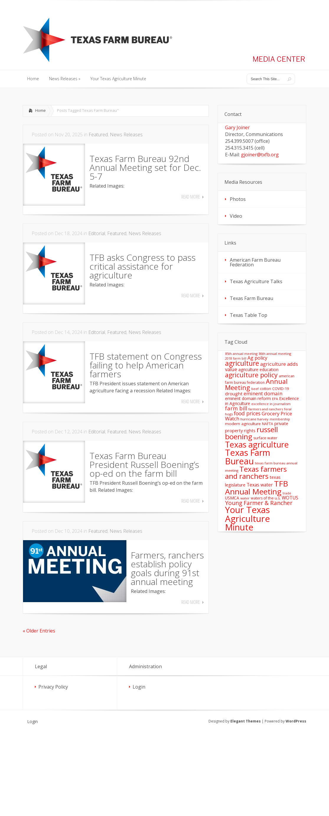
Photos (238, 199)
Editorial (96, 233)
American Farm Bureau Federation (255, 262)
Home (40, 110)
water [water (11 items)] (245, 498)
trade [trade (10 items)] (287, 493)
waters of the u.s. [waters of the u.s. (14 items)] (266, 498)
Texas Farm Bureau (251, 298)
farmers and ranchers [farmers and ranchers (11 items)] (265, 409)
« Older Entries (39, 630)
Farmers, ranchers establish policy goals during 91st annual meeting (167, 568)
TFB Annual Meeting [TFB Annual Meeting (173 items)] (256, 487)
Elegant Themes (245, 721)
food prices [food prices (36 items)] (247, 413)
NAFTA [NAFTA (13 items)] (267, 423)
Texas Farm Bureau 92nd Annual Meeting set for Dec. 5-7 (145, 167)
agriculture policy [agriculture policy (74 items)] (251, 375)
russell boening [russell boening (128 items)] (251, 433)
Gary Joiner (237, 127)
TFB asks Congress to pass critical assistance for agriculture (142, 266)
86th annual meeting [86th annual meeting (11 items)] (275, 353)
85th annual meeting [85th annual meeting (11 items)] (241, 353)
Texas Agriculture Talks (256, 281)
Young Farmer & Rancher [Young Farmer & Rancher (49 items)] (258, 503)
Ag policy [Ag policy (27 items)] (257, 358)
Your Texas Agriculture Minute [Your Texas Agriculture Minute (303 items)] (247, 518)
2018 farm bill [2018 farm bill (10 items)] (235, 358)
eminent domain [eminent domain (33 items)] (263, 393)
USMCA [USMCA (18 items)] (232, 498)
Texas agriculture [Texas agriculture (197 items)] (257, 444)
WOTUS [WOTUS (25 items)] (290, 497)
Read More (190, 196)
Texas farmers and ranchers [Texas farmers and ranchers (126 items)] (256, 472)
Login (139, 687)
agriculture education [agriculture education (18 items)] (258, 369)
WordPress (296, 721)
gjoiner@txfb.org (260, 154)
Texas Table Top (248, 315)
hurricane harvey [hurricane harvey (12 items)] (254, 419)
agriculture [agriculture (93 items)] (242, 363)
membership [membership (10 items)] (280, 419)
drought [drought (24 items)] (233, 393)
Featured (98, 134)
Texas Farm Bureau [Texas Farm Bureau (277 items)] (247, 457)
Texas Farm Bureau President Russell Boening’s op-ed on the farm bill (144, 464)
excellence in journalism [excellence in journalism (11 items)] (271, 404)
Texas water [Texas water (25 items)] (260, 484)
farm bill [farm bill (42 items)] (236, 408)
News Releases (126, 134)
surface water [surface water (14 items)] (265, 437)
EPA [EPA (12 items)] (275, 398)
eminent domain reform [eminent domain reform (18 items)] (248, 398)
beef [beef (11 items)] (255, 388)
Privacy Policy (53, 687)
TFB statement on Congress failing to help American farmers (145, 365)
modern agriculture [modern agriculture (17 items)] (243, 423)
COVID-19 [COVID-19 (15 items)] (280, 388)
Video (236, 216)
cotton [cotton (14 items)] (265, 388)
